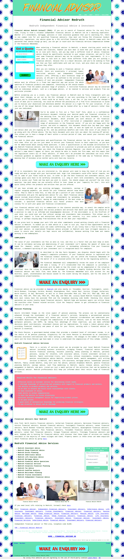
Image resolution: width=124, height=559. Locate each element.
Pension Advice (86, 513)
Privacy (108, 543)
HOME (80, 15)
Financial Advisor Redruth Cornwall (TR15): (34, 30)
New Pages (22, 543)
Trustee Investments (54, 511)
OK (100, 558)
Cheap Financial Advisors (63, 516)
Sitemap (16, 543)
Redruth (50, 289)
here (45, 439)
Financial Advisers (23, 516)
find (21, 423)
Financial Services (23, 520)
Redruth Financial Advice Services (37, 443)
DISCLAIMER (105, 15)
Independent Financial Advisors (52, 509)
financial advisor (77, 39)
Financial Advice (41, 516)
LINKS (85, 15)
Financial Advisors (92, 511)
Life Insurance (102, 513)
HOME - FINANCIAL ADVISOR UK (62, 536)
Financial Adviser (28, 509)
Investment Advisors (76, 509)
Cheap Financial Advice (48, 513)
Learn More (92, 558)
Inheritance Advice (95, 509)
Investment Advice (63, 518)
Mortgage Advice (29, 513)
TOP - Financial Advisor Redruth (28, 528)
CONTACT (97, 15)
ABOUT (91, 15)
